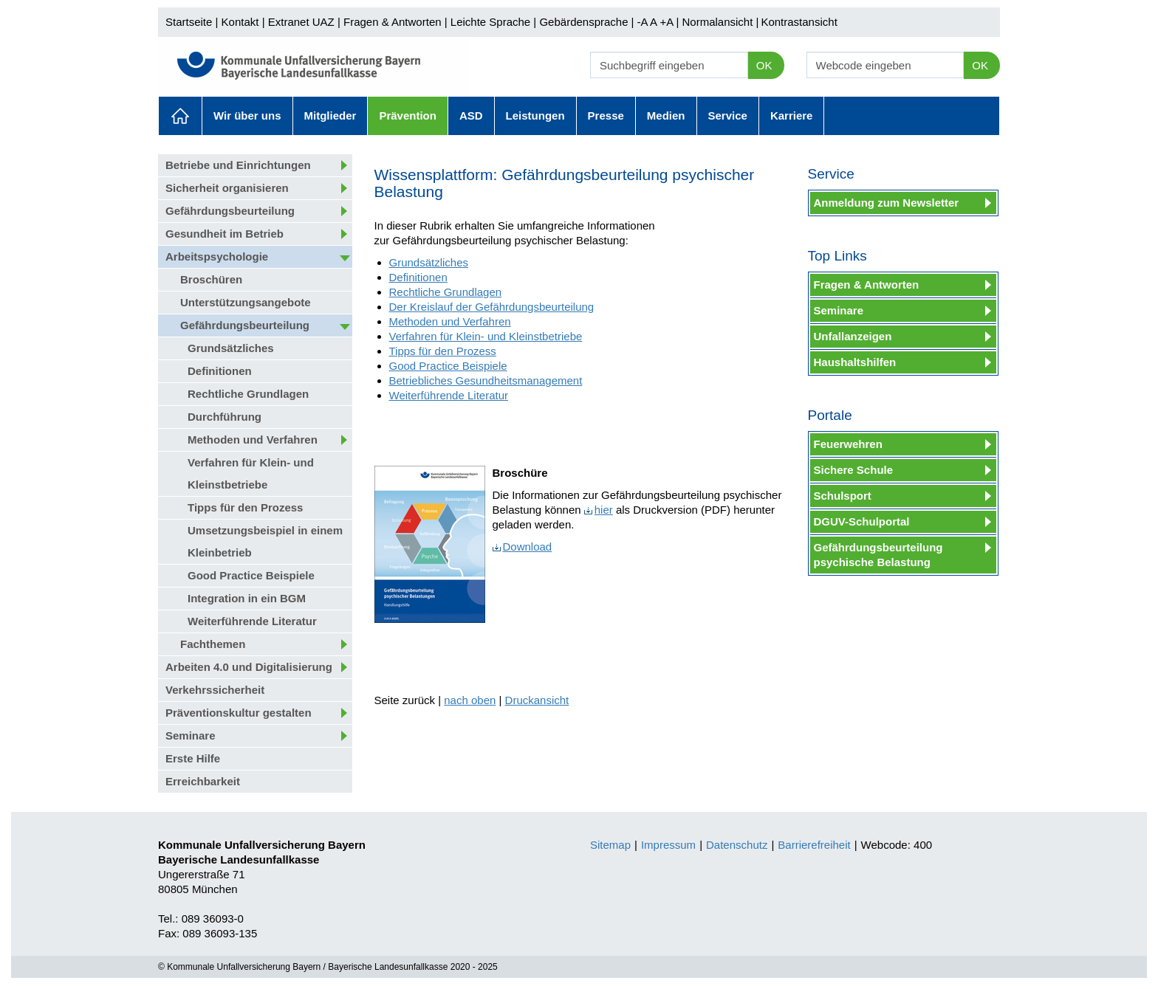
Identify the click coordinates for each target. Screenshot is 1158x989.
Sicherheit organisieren (227, 188)
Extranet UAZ (301, 21)
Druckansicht (537, 700)
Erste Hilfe (192, 758)
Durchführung (224, 416)
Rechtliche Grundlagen (248, 393)
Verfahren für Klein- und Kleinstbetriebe (251, 473)
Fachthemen (212, 644)
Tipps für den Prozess (245, 507)
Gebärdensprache (583, 21)
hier (598, 509)
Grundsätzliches (231, 348)
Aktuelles (180, 116)
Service (727, 115)
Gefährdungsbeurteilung (230, 210)
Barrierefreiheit (814, 844)
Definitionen (220, 371)
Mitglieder (330, 115)
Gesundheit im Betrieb (224, 233)
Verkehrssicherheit (214, 689)
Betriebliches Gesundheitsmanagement (486, 380)
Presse (606, 115)
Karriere (791, 115)
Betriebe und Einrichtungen (238, 165)
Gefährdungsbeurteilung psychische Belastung (878, 554)
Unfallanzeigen (853, 336)
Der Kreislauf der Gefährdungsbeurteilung (492, 306)
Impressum (668, 844)
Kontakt (240, 21)
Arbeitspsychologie (216, 256)
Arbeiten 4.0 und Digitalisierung (248, 667)
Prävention (407, 115)
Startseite (188, 21)
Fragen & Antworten (392, 21)
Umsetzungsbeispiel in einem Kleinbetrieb (265, 541)
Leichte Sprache (490, 21)
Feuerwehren (848, 444)
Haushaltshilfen (855, 362)
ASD (471, 115)
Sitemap (610, 844)
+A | (668, 21)
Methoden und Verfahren (253, 439)
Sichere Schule (854, 470)
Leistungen (535, 115)
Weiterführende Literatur (252, 621)
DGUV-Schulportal (862, 521)
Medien (666, 115)
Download (522, 546)
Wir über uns (247, 115)
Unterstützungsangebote (245, 302)
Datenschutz (736, 844)
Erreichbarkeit (202, 781)
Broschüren (211, 279)
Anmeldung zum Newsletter (886, 202)
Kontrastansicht (799, 21)
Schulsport (842, 495)
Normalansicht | (720, 21)
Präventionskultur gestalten (238, 712)
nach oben (470, 700)
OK (764, 65)
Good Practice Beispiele (251, 575)
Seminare (190, 735)
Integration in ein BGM (247, 598)
